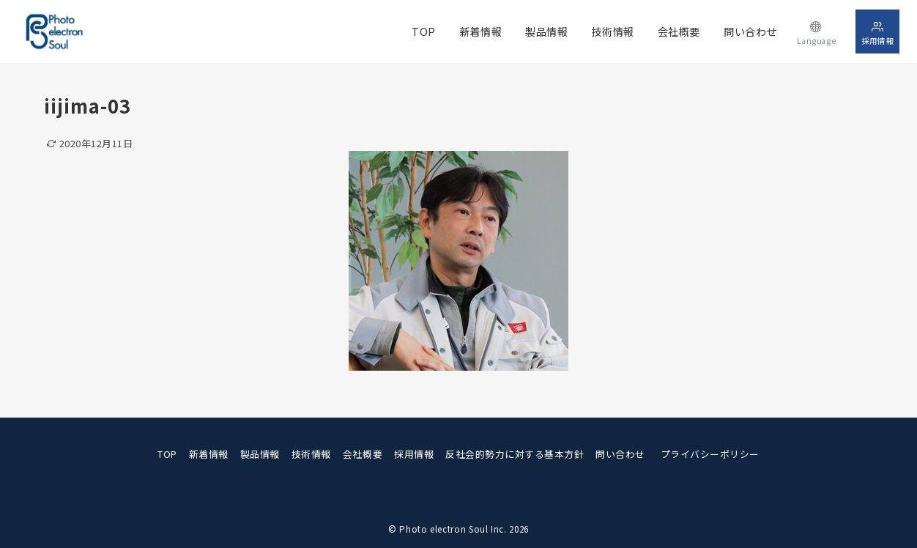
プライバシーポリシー (710, 454)
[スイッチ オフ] (816, 31)
